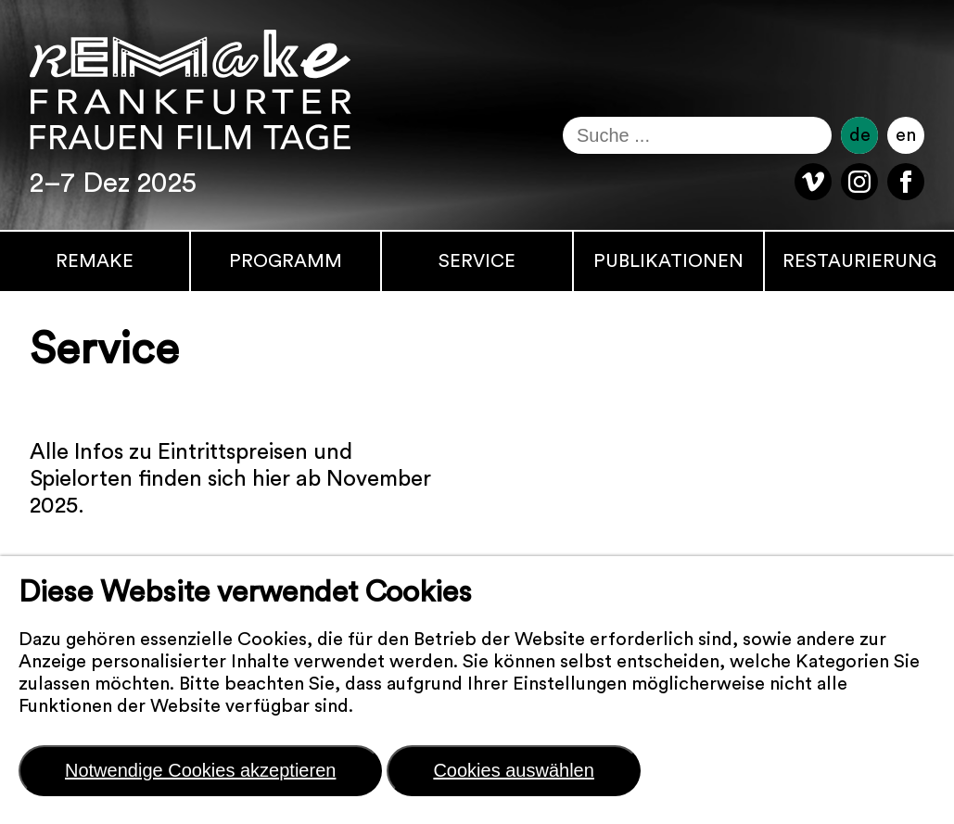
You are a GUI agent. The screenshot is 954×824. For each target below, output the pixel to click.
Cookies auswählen (513, 770)
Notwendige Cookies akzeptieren (200, 770)
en (906, 135)
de (860, 135)
